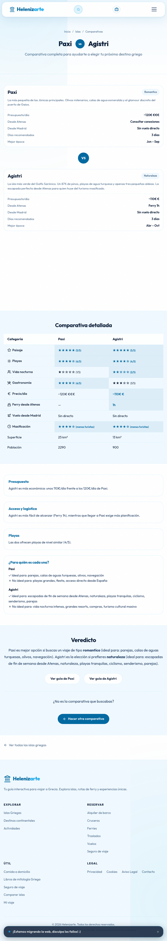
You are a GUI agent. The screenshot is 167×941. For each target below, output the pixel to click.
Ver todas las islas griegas (27, 745)
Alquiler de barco (99, 813)
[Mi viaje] (116, 9)
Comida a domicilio (17, 872)
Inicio (67, 31)
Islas (78, 31)
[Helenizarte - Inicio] (26, 9)
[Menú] (154, 9)
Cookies (112, 872)
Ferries (92, 828)
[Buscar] (78, 9)
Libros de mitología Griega (22, 879)
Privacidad (94, 872)
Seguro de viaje (97, 851)
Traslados (94, 836)
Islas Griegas (12, 813)
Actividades (12, 828)
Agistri (98, 44)
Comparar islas (14, 895)
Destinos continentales (19, 821)
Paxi (65, 44)
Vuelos (91, 844)
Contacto (148, 872)
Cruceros (93, 821)
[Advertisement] (83, 276)
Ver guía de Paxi (62, 679)
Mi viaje (9, 902)
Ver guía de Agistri (103, 679)
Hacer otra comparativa (86, 719)
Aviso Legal (129, 872)
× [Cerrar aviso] (158, 932)
